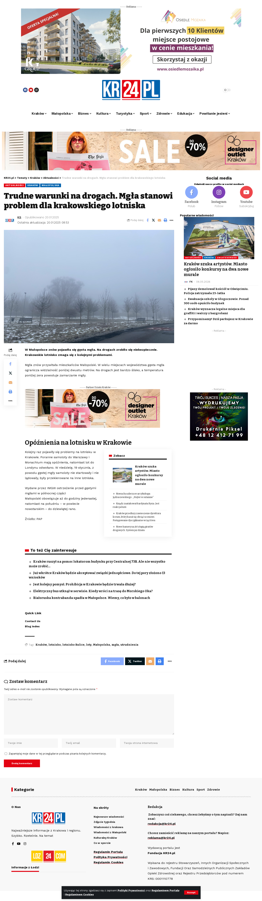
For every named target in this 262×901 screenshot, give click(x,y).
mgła (115, 644)
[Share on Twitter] (153, 220)
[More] (171, 220)
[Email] (159, 220)
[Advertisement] (219, 361)
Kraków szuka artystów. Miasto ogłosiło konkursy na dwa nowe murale (149, 475)
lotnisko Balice (73, 644)
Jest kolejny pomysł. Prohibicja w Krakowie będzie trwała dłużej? (84, 584)
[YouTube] (18, 844)
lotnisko (54, 644)
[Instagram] (219, 197)
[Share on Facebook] (147, 220)
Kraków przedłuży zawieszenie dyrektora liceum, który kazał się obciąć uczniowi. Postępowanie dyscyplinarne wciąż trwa (137, 517)
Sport (201, 789)
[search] (209, 90)
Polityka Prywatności (110, 857)
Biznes (175, 789)
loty (89, 644)
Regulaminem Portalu (165, 890)
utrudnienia (129, 644)
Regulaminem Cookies (79, 894)
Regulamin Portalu (108, 852)
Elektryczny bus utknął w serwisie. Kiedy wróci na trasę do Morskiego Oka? (93, 591)
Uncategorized (227, 258)
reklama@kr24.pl (161, 838)
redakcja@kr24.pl (162, 824)
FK (191, 281)
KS (19, 217)
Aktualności (14, 185)
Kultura (188, 789)
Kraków (32, 185)
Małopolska (50, 185)
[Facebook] (191, 197)
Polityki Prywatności (132, 890)
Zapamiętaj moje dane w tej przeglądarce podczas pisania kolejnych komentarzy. (57, 753)
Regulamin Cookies (108, 862)
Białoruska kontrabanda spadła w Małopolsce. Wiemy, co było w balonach (91, 598)
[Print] (165, 220)
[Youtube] (246, 197)
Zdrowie (213, 789)
